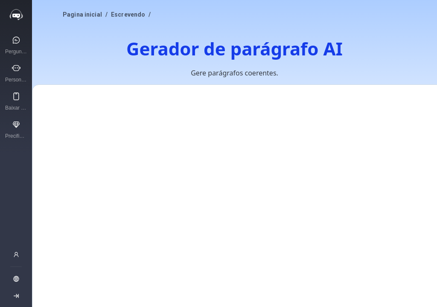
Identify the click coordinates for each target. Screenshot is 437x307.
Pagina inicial (82, 14)
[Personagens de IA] (16, 73)
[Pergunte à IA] (16, 45)
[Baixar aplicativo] (16, 101)
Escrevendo (128, 14)
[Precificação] (16, 129)
